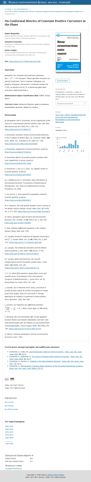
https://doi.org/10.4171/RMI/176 (18, 129)
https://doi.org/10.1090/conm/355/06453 (21, 144)
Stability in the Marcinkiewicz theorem (45, 361)
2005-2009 (9, 438)
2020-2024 (9, 429)
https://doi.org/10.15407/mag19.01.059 (24, 61)
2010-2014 (9, 435)
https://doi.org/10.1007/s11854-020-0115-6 (22, 268)
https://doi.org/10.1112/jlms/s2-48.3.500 (25, 242)
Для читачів (9, 402)
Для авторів (9, 406)
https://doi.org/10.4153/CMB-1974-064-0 (34, 211)
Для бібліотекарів (11, 409)
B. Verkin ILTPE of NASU (54, 475)
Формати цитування (65, 103)
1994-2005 (9, 443)
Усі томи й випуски (21, 9)
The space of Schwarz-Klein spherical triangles (51, 356)
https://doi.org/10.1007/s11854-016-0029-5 (22, 254)
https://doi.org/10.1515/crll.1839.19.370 (25, 329)
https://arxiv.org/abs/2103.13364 (18, 163)
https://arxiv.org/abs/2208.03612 (18, 200)
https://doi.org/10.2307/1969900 (18, 223)
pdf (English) (63, 81)
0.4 (31, 458)
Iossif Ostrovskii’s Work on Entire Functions (46, 352)
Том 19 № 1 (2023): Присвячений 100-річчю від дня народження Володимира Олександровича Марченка (44, 11)
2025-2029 (9, 426)
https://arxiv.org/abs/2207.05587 (18, 174)
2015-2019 (9, 432)
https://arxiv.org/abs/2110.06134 (18, 152)
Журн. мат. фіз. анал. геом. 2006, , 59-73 (26, 368)
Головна (8, 9)
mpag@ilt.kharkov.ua (13, 468)
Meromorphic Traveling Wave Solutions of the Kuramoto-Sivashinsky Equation (52, 366)
